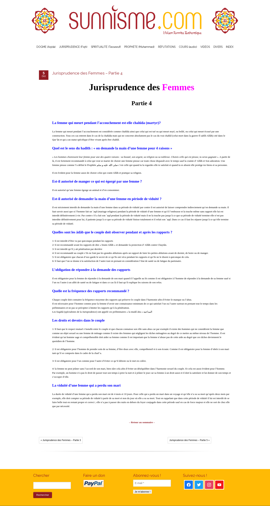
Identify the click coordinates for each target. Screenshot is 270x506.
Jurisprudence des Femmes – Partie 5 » (189, 440)
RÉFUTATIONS (166, 46)
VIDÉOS (205, 46)
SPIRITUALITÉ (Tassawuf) (106, 46)
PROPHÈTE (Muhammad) (139, 46)
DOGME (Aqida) (46, 46)
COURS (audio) (188, 46)
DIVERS (218, 46)
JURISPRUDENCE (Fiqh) (73, 46)
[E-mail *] (152, 483)
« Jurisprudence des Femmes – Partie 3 (61, 440)
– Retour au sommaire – (142, 422)
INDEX (230, 46)
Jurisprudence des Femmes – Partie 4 (87, 73)
